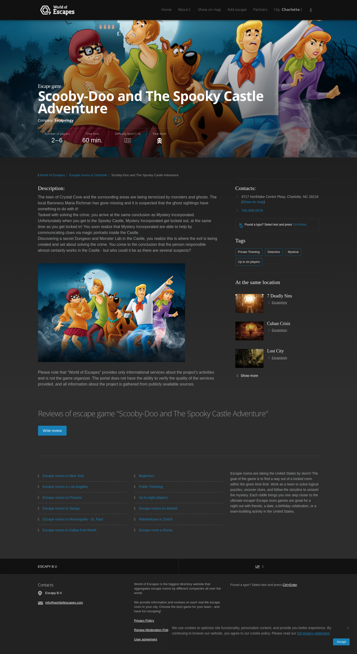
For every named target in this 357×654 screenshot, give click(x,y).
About (185, 9)
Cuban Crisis (278, 323)
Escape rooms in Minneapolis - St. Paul (70, 519)
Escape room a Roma (153, 530)
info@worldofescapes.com (64, 602)
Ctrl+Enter (299, 224)
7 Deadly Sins (279, 295)
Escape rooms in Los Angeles (63, 487)
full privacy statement (313, 633)
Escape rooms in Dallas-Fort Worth (67, 530)
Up (259, 566)
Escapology (64, 120)
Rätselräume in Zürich (153, 519)
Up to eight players (151, 498)
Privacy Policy (144, 620)
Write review (52, 431)
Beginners (144, 476)
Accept (341, 642)
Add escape (237, 9)
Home (166, 9)
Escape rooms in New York (61, 476)
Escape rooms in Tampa (59, 508)
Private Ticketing (249, 252)
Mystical (293, 252)
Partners (260, 9)
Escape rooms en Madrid (155, 508)
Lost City (275, 350)
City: (289, 9)
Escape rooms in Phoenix (60, 498)
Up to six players (249, 262)
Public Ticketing (148, 487)
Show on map (209, 9)
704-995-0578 (252, 210)
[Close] (348, 627)
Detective (274, 252)
